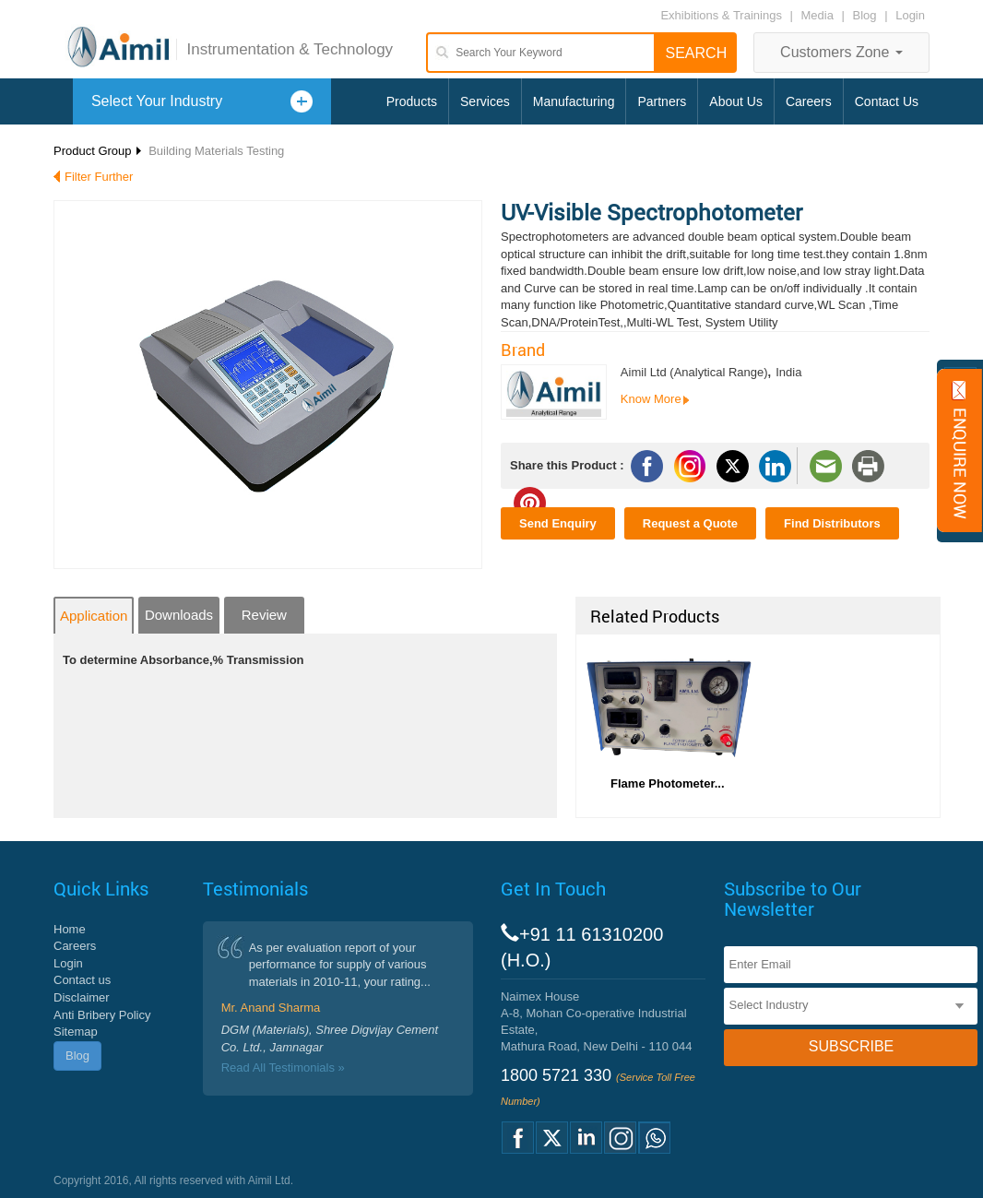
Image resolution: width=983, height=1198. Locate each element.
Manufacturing (574, 101)
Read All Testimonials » (283, 1067)
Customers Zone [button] (841, 52)
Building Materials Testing (216, 151)
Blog (865, 15)
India (788, 372)
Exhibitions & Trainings (721, 15)
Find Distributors (832, 523)
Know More (651, 399)
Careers (809, 101)
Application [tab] (93, 615)
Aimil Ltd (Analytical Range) (694, 372)
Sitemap (75, 1031)
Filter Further (99, 177)
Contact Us (886, 101)
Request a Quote (690, 523)
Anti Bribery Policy (101, 1015)
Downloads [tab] (179, 615)
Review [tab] (264, 615)
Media (819, 15)
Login (910, 15)
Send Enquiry (558, 523)
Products (411, 101)
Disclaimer (81, 997)
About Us (736, 101)
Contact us (82, 980)
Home (69, 929)
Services (485, 101)
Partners (661, 101)
